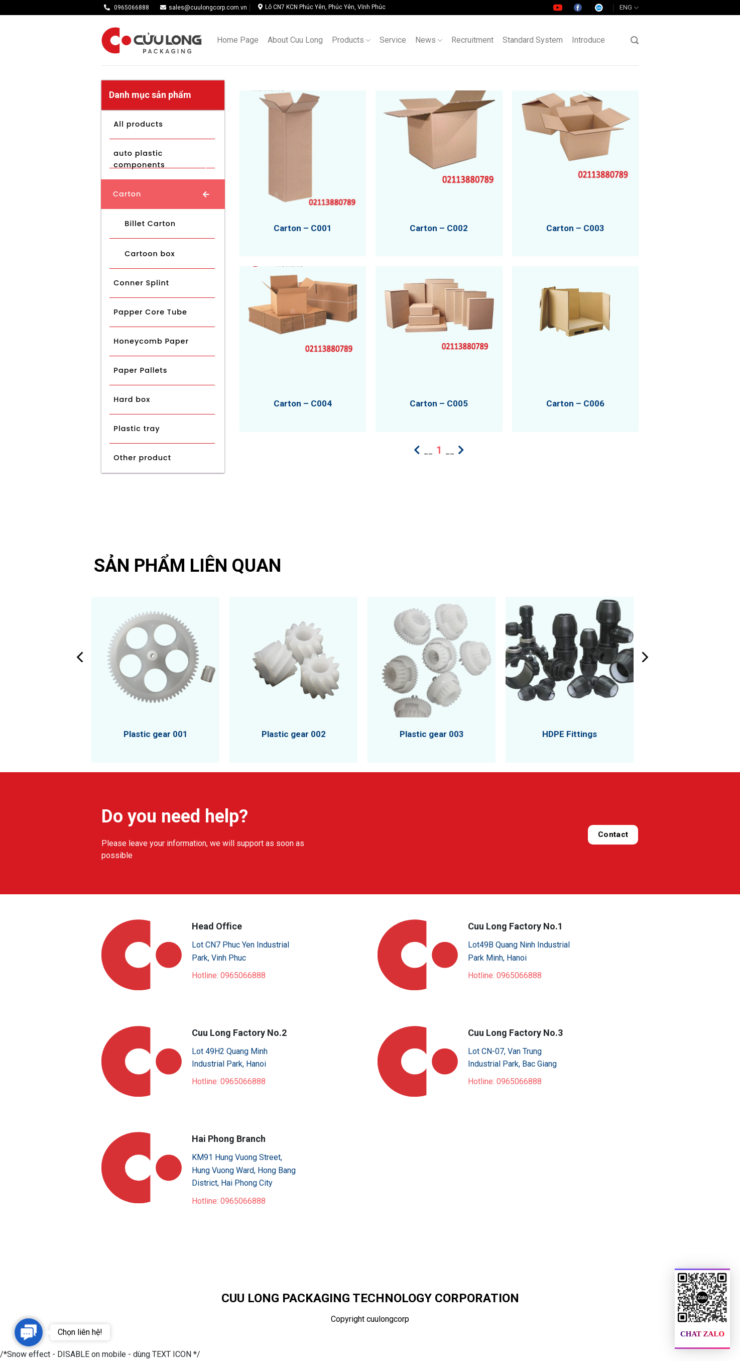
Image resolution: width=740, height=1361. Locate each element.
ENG (629, 8)
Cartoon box (150, 254)
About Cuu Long (295, 40)
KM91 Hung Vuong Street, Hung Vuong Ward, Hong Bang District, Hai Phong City (244, 1170)
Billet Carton (150, 224)
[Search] (635, 40)
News (428, 40)
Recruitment (472, 40)
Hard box (131, 399)
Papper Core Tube (150, 312)
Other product (142, 458)
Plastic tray (136, 429)
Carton (127, 194)
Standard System (533, 40)
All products (138, 124)
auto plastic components (139, 159)
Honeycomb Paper (151, 341)
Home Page (238, 40)
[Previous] (81, 657)
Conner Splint (141, 283)
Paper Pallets (140, 370)
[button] (28, 1332)
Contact (613, 834)
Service (393, 40)
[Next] (644, 657)
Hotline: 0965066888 (229, 975)
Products (351, 40)
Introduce (588, 40)
